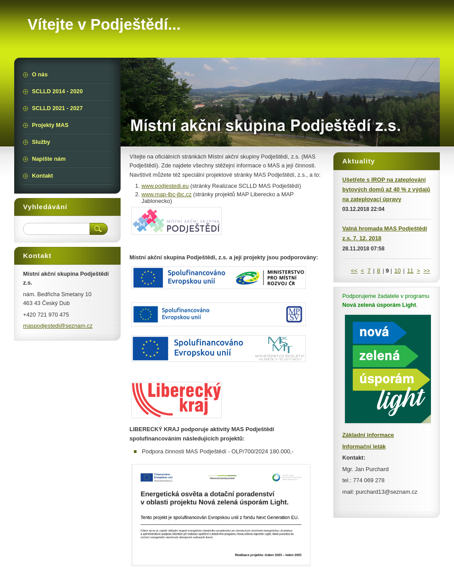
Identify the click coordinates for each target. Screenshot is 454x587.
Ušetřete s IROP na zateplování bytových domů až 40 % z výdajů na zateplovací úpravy (386, 189)
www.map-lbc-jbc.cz (166, 194)
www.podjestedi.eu (165, 185)
